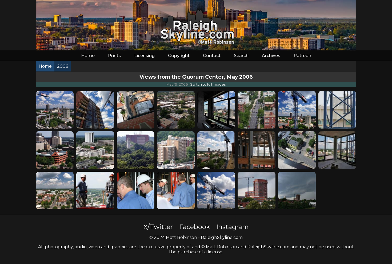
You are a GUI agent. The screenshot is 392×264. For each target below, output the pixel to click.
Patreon (302, 55)
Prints (114, 55)
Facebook (194, 227)
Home (88, 55)
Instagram (232, 227)
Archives (271, 55)
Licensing (144, 55)
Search (241, 55)
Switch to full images (208, 84)
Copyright (179, 55)
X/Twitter (158, 227)
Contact (212, 55)
